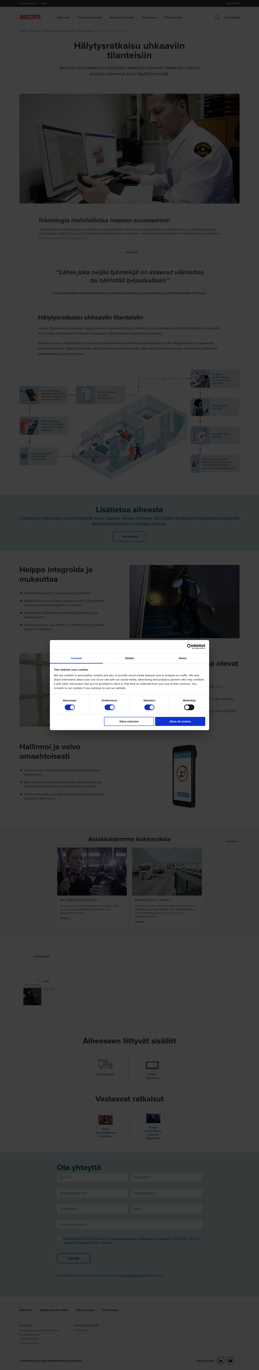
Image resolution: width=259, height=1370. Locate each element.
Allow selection (129, 721)
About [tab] (182, 657)
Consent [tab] (76, 657)
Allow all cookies (180, 721)
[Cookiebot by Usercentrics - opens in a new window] (189, 646)
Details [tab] (129, 657)
